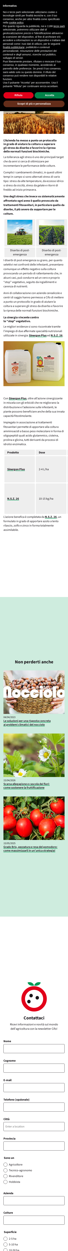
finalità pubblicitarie (13, 47)
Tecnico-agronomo (20, 1170)
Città (6, 1119)
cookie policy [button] (16, 22)
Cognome (9, 1061)
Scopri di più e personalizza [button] (34, 103)
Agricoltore (15, 1165)
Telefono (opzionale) (16, 1100)
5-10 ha (13, 1244)
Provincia (9, 1139)
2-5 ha (12, 1239)
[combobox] (34, 1220)
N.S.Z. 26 (57, 335)
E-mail (7, 1080)
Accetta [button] (49, 95)
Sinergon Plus (38, 335)
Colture (8, 1213)
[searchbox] (6, 1220)
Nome (7, 1041)
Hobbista (14, 1182)
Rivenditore (16, 1176)
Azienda (8, 1193)
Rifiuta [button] (18, 95)
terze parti (59, 26)
